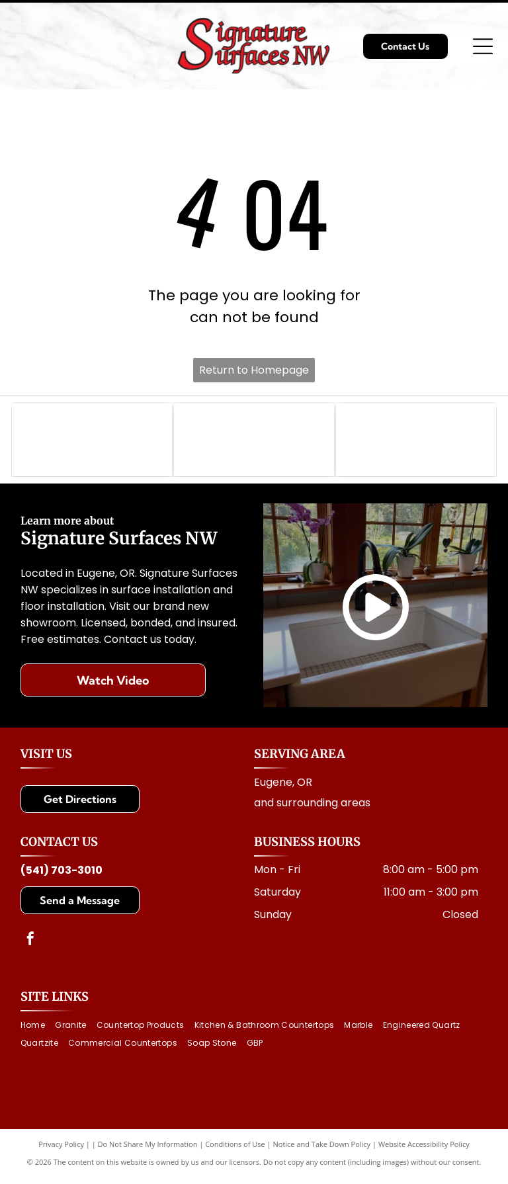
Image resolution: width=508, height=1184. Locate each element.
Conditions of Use (235, 1151)
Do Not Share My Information (148, 1151)
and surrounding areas (312, 809)
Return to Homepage (254, 370)
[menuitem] (38, 1032)
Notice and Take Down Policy (322, 1151)
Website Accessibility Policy (424, 1151)
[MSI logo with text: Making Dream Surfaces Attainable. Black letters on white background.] (92, 443)
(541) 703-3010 (62, 876)
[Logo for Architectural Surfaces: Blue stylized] (254, 443)
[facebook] (30, 946)
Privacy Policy (61, 1151)
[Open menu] (483, 46)
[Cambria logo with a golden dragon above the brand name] (416, 443)
